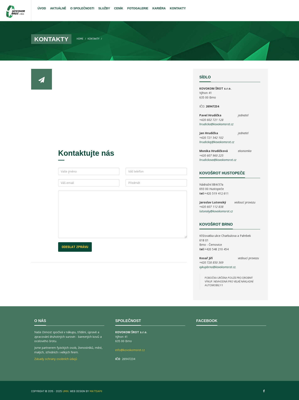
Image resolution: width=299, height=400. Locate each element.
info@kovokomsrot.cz (130, 350)
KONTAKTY (178, 8)
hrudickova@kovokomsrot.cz (217, 160)
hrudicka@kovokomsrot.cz (216, 124)
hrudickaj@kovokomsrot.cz (216, 142)
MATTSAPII (96, 391)
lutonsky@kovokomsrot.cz (216, 211)
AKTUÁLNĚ (58, 8)
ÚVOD (42, 8)
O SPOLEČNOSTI (82, 8)
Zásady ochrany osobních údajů (55, 359)
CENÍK (118, 8)
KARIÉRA (159, 8)
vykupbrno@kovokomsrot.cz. (217, 267)
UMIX (66, 391)
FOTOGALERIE (137, 8)
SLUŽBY (104, 8)
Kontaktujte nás (86, 153)
